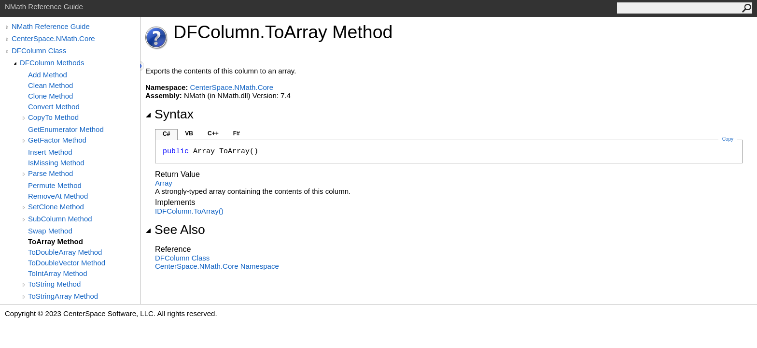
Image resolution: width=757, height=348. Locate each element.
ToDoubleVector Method (66, 263)
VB (189, 133)
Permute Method (55, 185)
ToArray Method (55, 241)
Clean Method (50, 85)
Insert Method (50, 152)
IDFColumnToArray (189, 211)
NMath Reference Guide (51, 26)
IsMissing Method (56, 163)
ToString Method (54, 284)
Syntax (169, 114)
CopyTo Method (53, 117)
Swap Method (50, 231)
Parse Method (50, 173)
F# (236, 133)
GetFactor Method (57, 140)
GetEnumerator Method (66, 129)
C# (166, 133)
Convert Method (54, 106)
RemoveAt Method (58, 196)
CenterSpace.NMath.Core (53, 38)
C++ (213, 133)
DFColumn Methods (52, 62)
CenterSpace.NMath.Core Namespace (217, 266)
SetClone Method (56, 207)
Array (163, 183)
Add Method (47, 75)
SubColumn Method (60, 219)
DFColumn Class (39, 50)
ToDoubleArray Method (65, 252)
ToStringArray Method (63, 296)
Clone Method (50, 96)
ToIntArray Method (57, 273)
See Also (175, 229)
